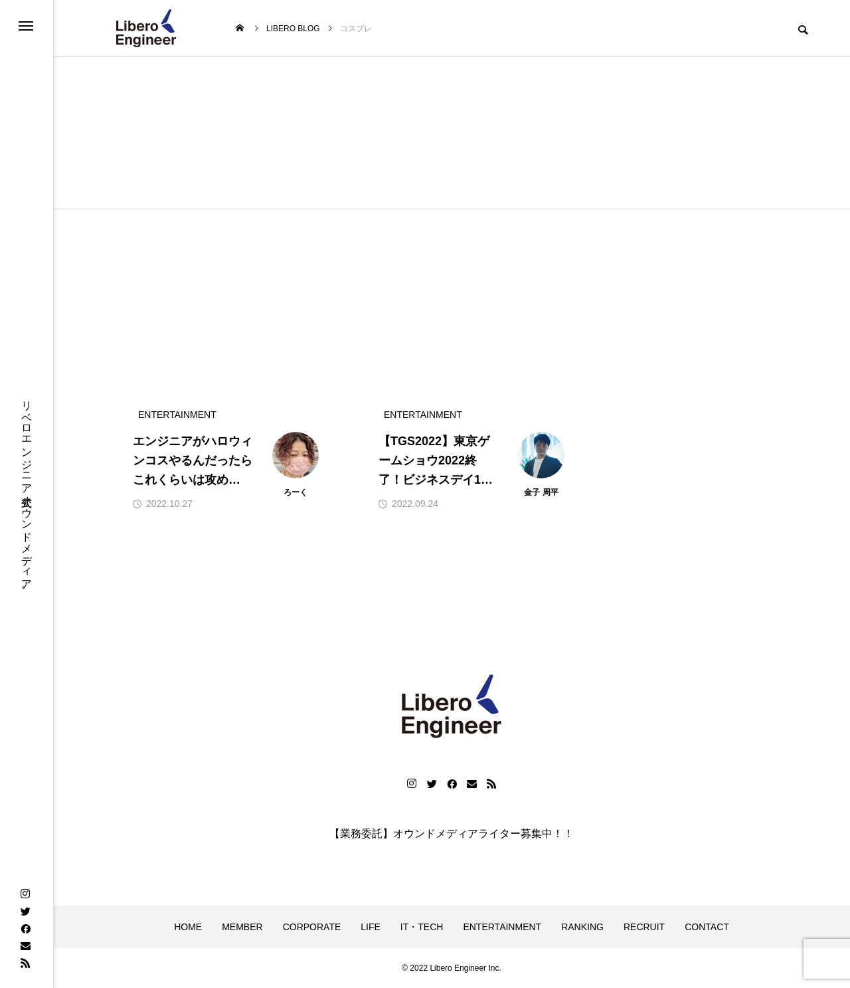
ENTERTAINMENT (502, 927)
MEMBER (242, 927)
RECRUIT (644, 927)
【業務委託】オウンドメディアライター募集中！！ (451, 834)
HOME (188, 927)
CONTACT (707, 927)
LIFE (371, 927)
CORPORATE (312, 927)
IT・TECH (422, 927)
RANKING (582, 927)
